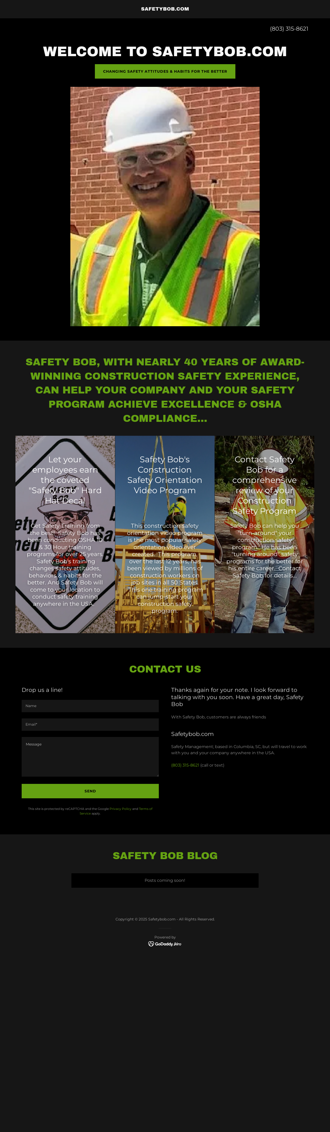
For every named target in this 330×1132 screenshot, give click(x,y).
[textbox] (90, 706)
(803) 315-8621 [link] (289, 28)
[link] (165, 9)
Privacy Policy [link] (120, 809)
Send (90, 791)
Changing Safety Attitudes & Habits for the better (165, 71)
